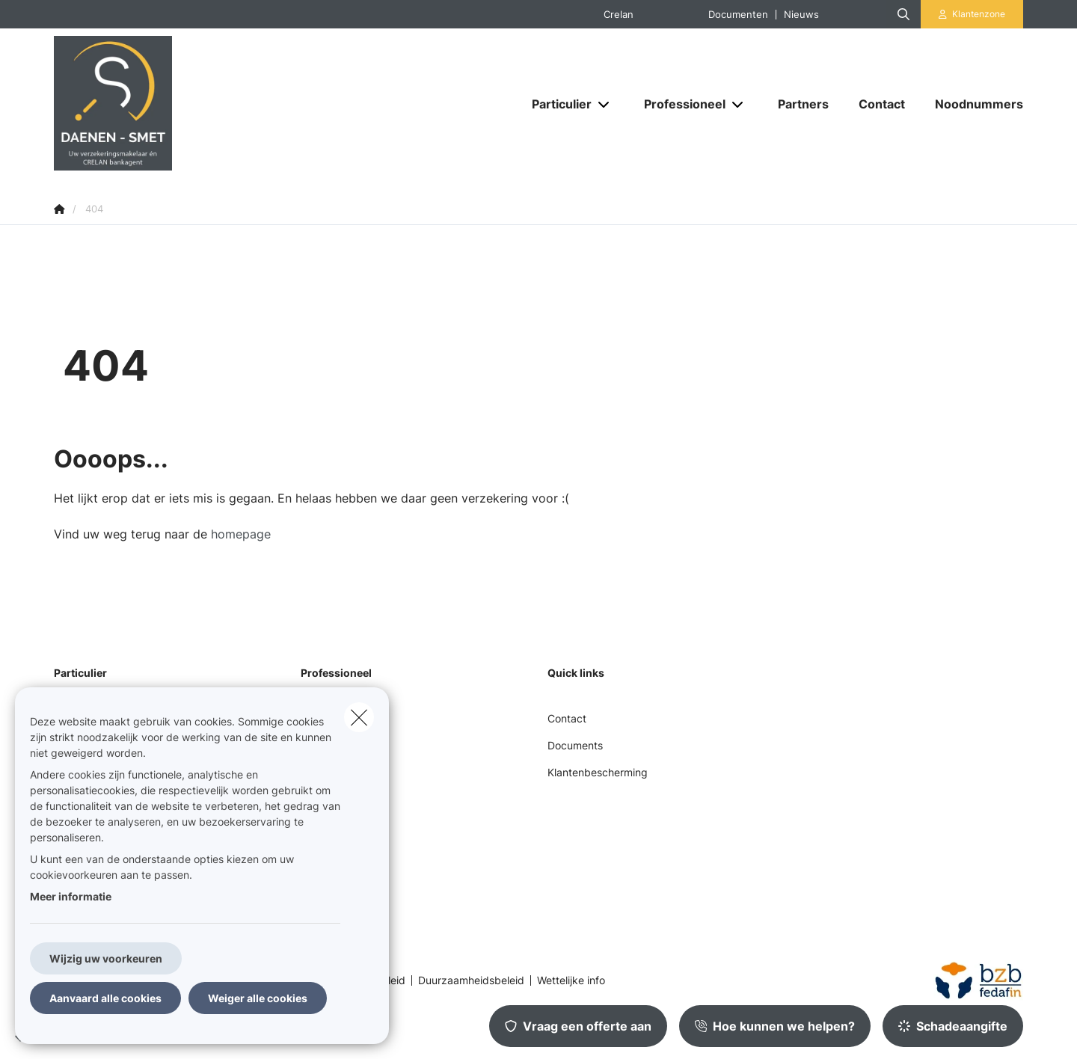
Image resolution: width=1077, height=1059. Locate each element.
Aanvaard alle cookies (105, 998)
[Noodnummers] (971, 104)
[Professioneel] (679, 104)
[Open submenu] (604, 104)
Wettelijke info (571, 980)
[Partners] (803, 104)
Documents (575, 745)
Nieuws (801, 14)
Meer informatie (70, 896)
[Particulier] (556, 104)
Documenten (738, 14)
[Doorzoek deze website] (903, 14)
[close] (359, 717)
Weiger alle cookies (257, 998)
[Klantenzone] (972, 14)
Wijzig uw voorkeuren (105, 958)
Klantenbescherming (597, 772)
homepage (241, 534)
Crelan (618, 14)
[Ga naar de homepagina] (203, 103)
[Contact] (882, 104)
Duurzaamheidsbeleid (471, 980)
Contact (566, 718)
